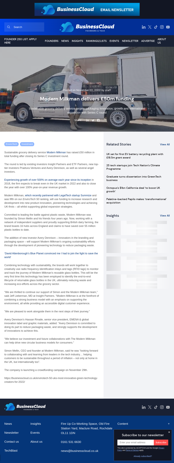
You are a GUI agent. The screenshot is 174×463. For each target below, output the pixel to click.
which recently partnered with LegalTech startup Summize (58, 195)
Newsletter (130, 41)
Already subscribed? (143, 456)
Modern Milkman (56, 152)
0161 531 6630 (71, 442)
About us (162, 41)
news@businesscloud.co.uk (79, 450)
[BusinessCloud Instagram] (162, 27)
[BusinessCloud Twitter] (149, 27)
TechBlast (10, 450)
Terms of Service (132, 450)
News (65, 41)
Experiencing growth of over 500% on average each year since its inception (47, 179)
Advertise (148, 41)
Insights (77, 41)
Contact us (11, 441)
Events (114, 41)
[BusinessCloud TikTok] (156, 27)
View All (165, 144)
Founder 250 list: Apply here (20, 41)
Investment (27, 144)
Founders (51, 41)
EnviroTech (11, 144)
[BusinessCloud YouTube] (168, 27)
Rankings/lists (96, 41)
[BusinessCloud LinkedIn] (143, 27)
